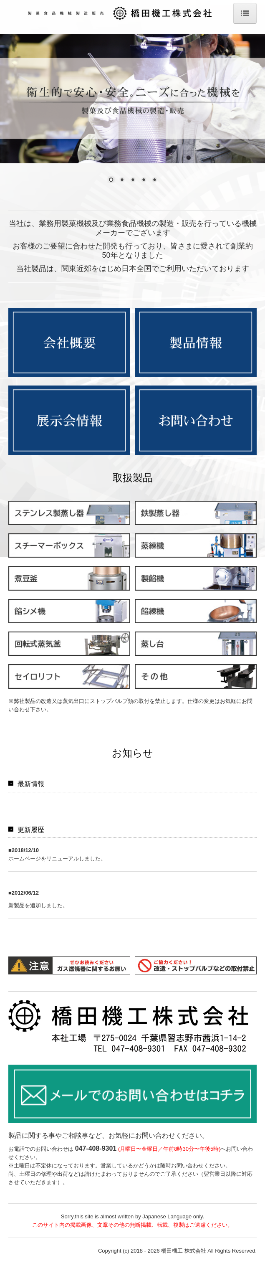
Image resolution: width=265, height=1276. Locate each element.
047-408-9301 (96, 1160)
